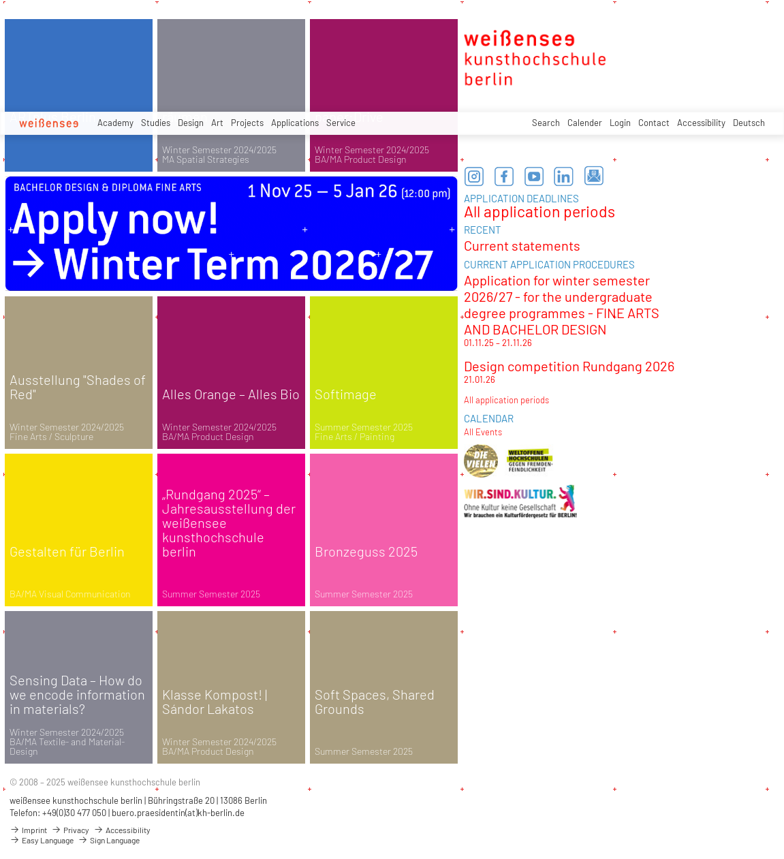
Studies (155, 122)
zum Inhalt (0, 0)
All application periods (539, 211)
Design (191, 122)
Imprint (28, 829)
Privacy (70, 829)
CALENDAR (489, 418)
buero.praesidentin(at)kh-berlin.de (178, 812)
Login (620, 122)
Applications (295, 122)
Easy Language (42, 840)
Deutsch (749, 122)
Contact (654, 122)
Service (341, 122)
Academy (115, 122)
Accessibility (701, 122)
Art (217, 122)
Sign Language (109, 840)
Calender (584, 122)
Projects (247, 122)
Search (546, 122)
